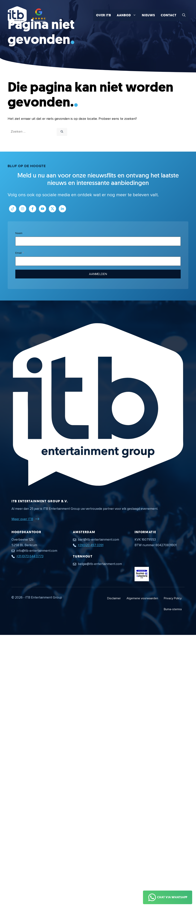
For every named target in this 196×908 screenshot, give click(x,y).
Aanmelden (98, 274)
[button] (183, 15)
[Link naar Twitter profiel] (52, 208)
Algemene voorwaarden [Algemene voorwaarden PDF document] (142, 598)
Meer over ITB (22, 519)
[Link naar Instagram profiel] (22, 208)
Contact (168, 15)
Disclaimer (114, 598)
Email (18, 253)
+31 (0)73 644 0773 (29, 556)
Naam (18, 233)
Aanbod (128, 15)
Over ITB (103, 15)
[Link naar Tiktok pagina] (12, 208)
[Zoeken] (62, 132)
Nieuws (148, 15)
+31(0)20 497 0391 (90, 545)
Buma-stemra (173, 609)
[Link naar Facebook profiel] (32, 208)
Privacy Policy (173, 598)
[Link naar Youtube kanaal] (42, 208)
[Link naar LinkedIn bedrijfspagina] (62, 208)
